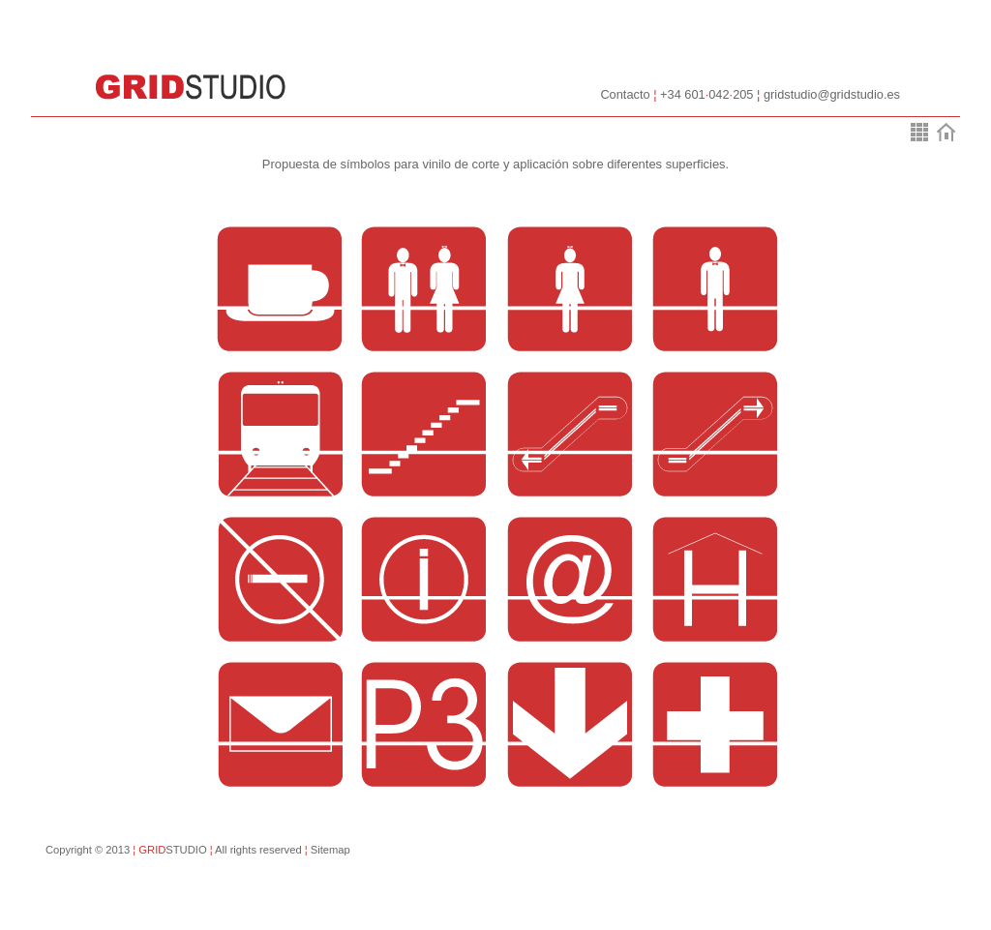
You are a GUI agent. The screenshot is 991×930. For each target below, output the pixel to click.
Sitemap (326, 849)
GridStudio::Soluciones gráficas (190, 87)
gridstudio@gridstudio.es (832, 94)
